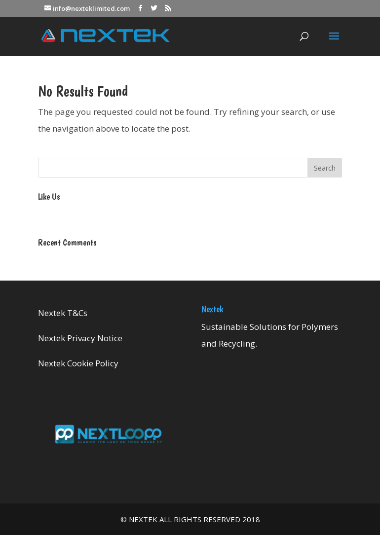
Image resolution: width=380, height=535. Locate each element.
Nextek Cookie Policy (78, 363)
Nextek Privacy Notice (80, 338)
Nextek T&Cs (62, 313)
